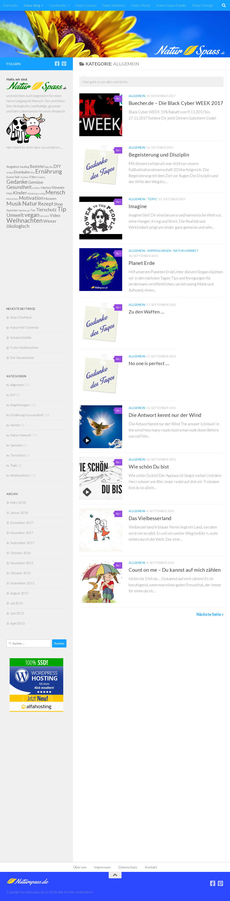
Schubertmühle (21, 337)
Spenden (16, 445)
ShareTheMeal (20, 317)
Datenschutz (127, 867)
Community (57, 5)
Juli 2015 (16, 603)
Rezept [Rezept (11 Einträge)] (45, 204)
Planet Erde (142, 263)
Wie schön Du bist (149, 467)
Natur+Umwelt (185, 250)
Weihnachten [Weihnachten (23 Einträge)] (24, 220)
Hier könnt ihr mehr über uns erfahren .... (34, 147)
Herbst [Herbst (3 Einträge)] (46, 187)
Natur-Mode (140, 5)
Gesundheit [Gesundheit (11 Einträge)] (19, 187)
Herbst (15, 425)
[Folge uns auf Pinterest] (63, 63)
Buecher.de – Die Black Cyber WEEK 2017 (176, 103)
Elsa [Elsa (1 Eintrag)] (32, 172)
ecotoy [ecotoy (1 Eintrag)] (9, 172)
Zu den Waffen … (146, 312)
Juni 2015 (17, 613)
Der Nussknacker (22, 358)
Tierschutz (17, 455)
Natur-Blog (32, 5)
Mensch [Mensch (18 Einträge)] (55, 192)
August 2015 (19, 593)
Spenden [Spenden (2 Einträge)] (12, 210)
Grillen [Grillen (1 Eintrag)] (36, 187)
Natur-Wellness (113, 5)
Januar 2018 (19, 513)
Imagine (138, 206)
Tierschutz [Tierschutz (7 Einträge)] (46, 209)
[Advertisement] (36, 268)
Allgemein (137, 96)
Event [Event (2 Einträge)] (10, 177)
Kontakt (151, 867)
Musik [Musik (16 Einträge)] (14, 203)
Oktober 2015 (20, 573)
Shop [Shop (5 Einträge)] (58, 204)
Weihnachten (19, 475)
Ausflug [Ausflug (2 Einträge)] (24, 167)
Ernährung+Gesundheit (26, 415)
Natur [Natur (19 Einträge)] (29, 203)
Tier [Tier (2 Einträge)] (32, 210)
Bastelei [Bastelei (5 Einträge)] (37, 166)
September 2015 (22, 583)
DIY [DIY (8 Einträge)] (57, 166)
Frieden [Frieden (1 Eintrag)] (40, 177)
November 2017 (21, 533)
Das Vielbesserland (150, 518)
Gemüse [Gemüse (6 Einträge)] (35, 182)
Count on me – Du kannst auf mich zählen (175, 570)
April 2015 (17, 623)
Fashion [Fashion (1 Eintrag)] (24, 177)
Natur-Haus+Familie (171, 5)
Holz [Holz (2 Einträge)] (9, 193)
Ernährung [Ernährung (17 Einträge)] (48, 171)
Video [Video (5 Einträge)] (55, 215)
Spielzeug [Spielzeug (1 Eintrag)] (24, 210)
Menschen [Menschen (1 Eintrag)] (12, 198)
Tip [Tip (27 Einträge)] (61, 209)
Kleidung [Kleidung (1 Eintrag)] (33, 193)
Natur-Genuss (85, 5)
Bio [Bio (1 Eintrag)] (51, 167)
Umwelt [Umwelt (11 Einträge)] (15, 215)
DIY (13, 395)
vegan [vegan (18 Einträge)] (31, 214)
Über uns (79, 867)
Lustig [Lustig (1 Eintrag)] (41, 193)
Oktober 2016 (20, 553)
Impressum (102, 867)
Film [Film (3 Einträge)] (32, 177)
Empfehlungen (159, 250)
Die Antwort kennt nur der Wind (165, 415)
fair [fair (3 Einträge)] (17, 177)
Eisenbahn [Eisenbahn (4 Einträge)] (22, 172)
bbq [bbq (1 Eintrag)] (47, 167)
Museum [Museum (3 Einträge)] (50, 198)
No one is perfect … (149, 363)
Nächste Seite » (210, 614)
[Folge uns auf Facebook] (57, 63)
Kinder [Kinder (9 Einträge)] (20, 192)
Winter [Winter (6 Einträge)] (50, 221)
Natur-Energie (202, 5)
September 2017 (22, 543)
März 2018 (18, 502)
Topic (152, 199)
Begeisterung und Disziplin (159, 155)
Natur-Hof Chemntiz (24, 327)
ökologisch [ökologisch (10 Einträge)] (17, 226)
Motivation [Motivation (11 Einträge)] (31, 198)
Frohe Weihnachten (24, 347)
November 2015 (21, 563)
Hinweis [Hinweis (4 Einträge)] (58, 187)
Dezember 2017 (22, 523)
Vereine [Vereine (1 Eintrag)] (44, 216)
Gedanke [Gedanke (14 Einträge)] (16, 181)
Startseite (10, 5)
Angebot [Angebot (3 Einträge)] (12, 167)
